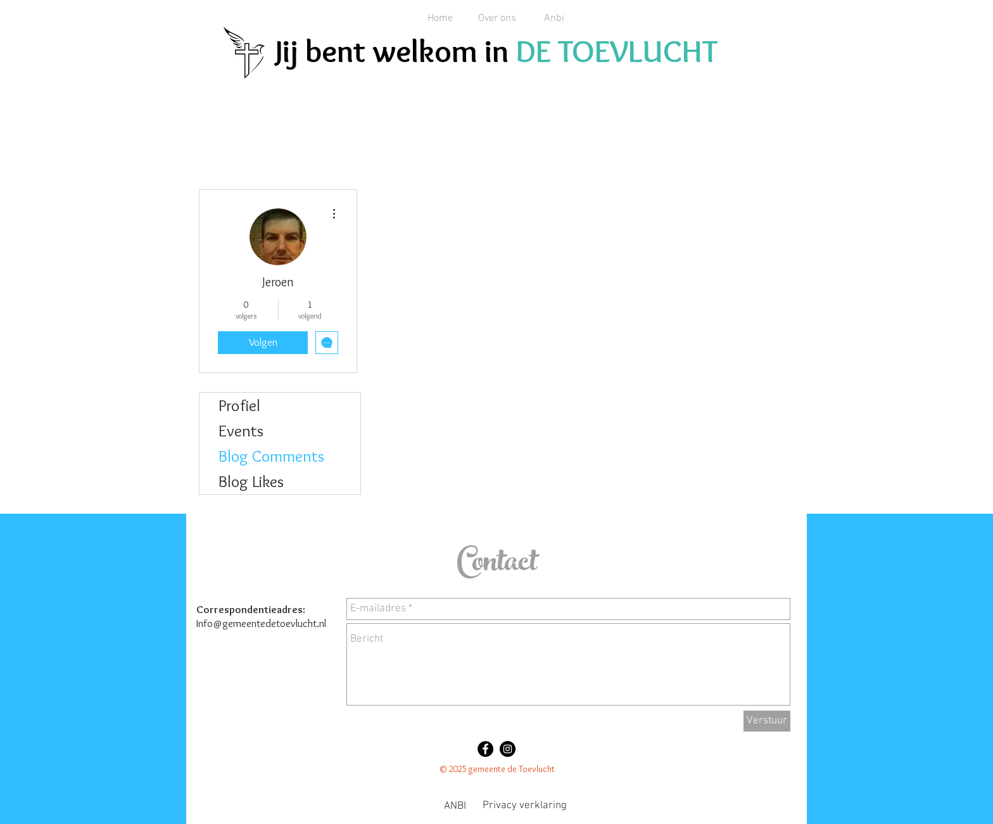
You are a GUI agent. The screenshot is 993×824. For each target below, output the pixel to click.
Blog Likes (251, 481)
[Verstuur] (766, 721)
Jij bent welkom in (395, 51)
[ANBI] (455, 806)
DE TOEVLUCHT (616, 51)
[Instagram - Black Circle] (507, 749)
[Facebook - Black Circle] (485, 749)
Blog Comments (271, 456)
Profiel (239, 405)
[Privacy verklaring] (525, 806)
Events (240, 431)
